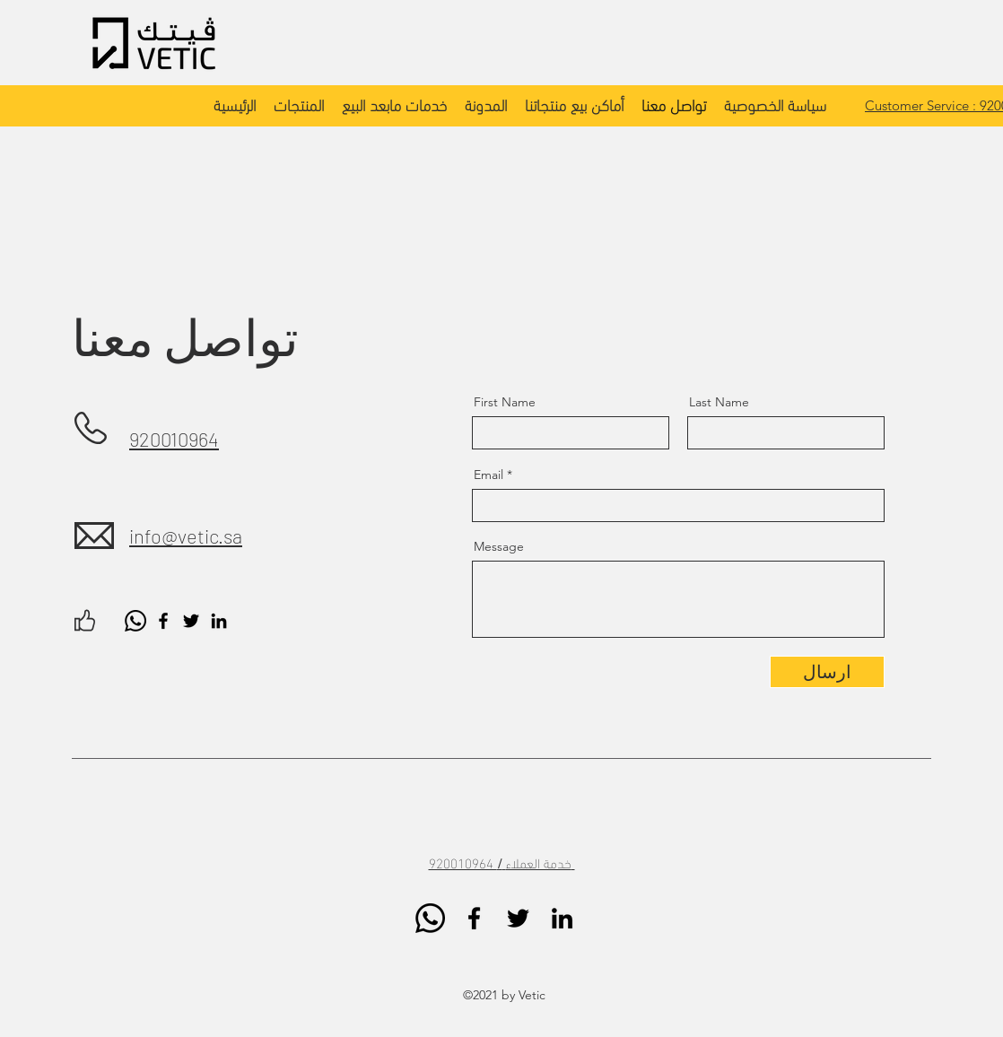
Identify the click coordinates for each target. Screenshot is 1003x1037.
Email (488, 474)
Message (499, 546)
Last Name (719, 402)
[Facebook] (163, 621)
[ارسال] (827, 672)
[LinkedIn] (219, 621)
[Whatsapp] (135, 621)
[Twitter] (191, 621)
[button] (299, 103)
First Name (505, 402)
